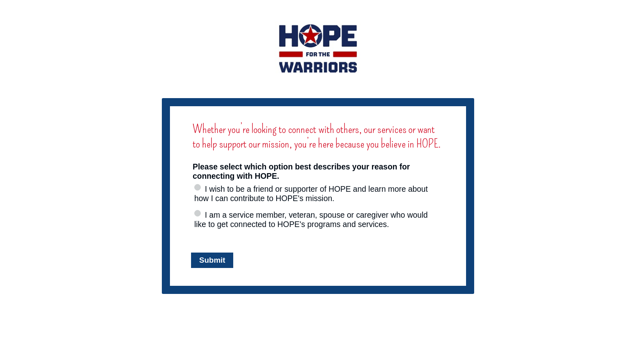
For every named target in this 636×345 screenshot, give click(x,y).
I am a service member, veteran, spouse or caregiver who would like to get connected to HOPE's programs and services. (311, 219)
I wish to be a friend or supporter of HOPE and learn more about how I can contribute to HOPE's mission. (311, 193)
